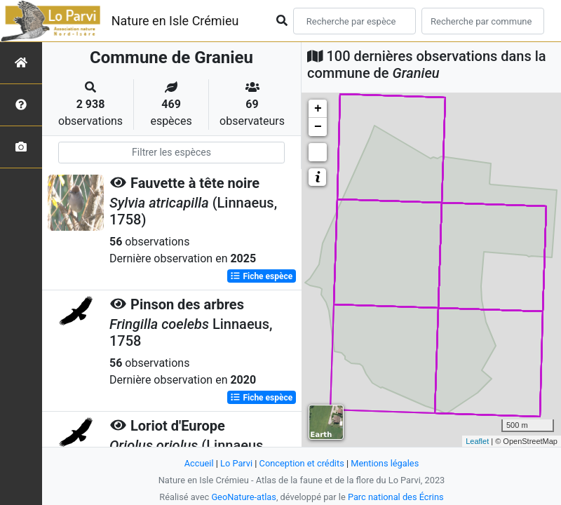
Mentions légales (385, 463)
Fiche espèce (261, 276)
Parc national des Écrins (396, 497)
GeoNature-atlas (243, 497)
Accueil (199, 463)
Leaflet (477, 441)
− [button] (318, 127)
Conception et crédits (301, 463)
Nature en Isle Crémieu (175, 20)
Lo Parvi (236, 463)
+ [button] (318, 108)
